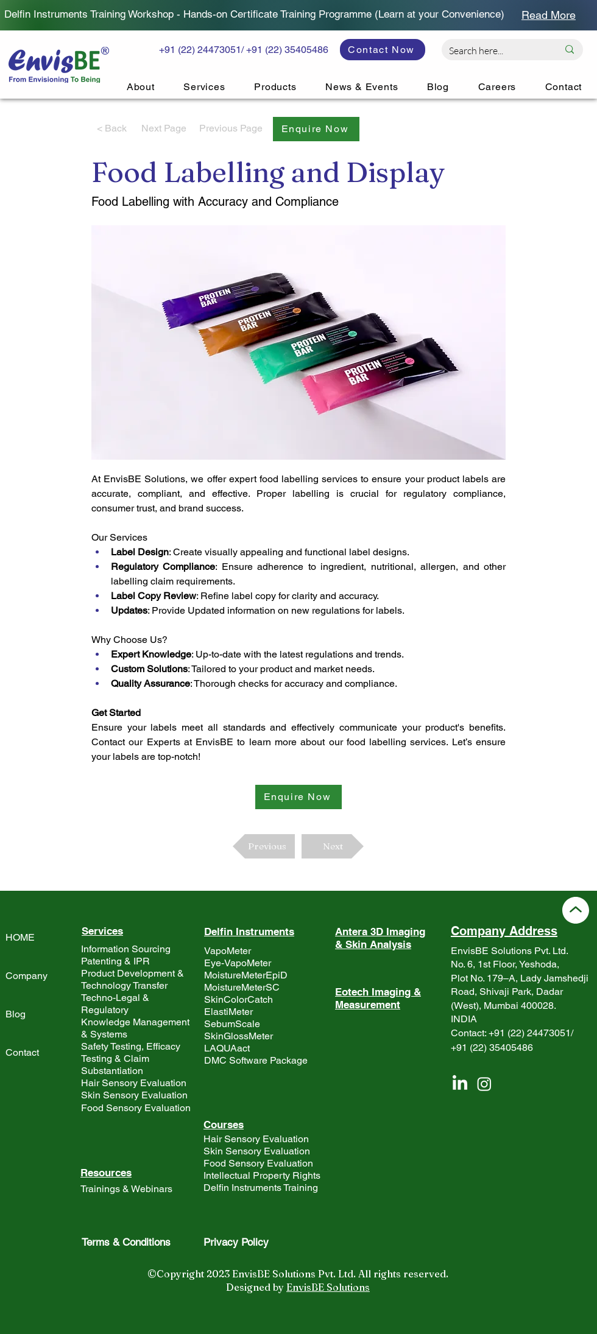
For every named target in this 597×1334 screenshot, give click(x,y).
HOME (20, 937)
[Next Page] (164, 129)
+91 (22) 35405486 (492, 1047)
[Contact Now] (382, 49)
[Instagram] (484, 1084)
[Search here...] (494, 50)
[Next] (333, 846)
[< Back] (111, 129)
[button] (316, 129)
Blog (15, 1014)
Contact (22, 1052)
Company (26, 975)
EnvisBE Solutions (328, 1287)
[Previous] (264, 846)
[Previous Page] (231, 129)
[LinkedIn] (460, 1084)
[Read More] (549, 15)
